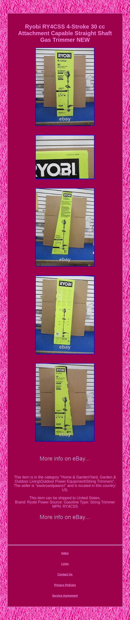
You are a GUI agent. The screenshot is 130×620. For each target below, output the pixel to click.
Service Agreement (65, 595)
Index (65, 553)
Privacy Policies (65, 585)
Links (65, 564)
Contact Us (65, 574)
